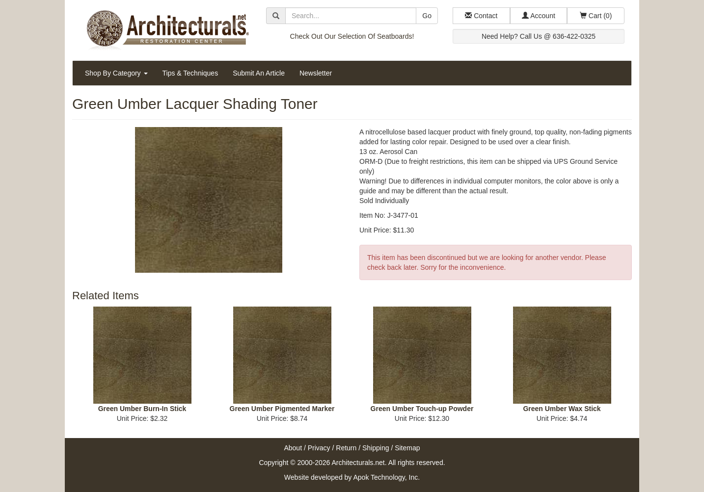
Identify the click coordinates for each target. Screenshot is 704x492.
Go (427, 16)
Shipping (375, 448)
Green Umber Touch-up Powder (422, 409)
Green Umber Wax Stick (561, 409)
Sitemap (407, 448)
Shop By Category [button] (116, 73)
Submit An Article (259, 73)
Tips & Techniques (190, 73)
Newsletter (315, 73)
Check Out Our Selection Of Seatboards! (352, 36)
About (293, 448)
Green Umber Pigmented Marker (282, 409)
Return (346, 448)
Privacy (319, 448)
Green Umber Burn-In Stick (142, 409)
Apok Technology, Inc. (386, 477)
